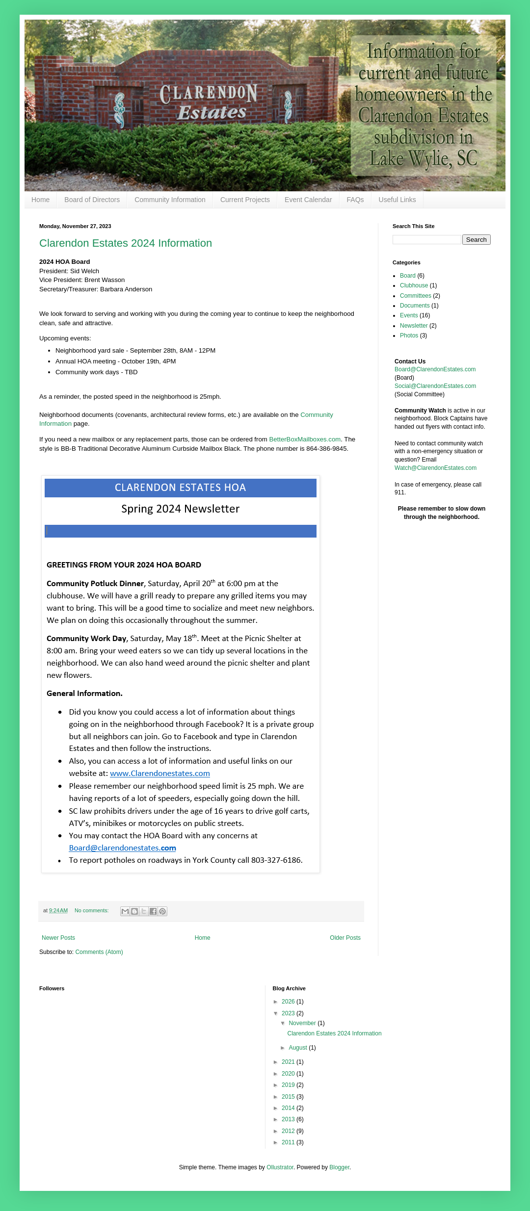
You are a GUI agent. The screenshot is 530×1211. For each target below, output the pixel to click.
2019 (289, 1085)
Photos (409, 335)
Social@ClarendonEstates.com (435, 386)
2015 (289, 1096)
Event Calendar (308, 200)
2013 (289, 1119)
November (303, 1023)
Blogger (339, 1167)
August (299, 1047)
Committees (415, 295)
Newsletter (414, 325)
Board (408, 275)
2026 (289, 1001)
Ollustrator (279, 1167)
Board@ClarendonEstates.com (435, 369)
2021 (289, 1061)
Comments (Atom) (99, 952)
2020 (289, 1073)
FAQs (355, 200)
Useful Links (397, 200)
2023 (289, 1013)
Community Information (170, 200)
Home (40, 200)
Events (409, 315)
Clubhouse (414, 285)
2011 (289, 1142)
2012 (289, 1131)
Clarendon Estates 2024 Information (125, 243)
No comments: (92, 910)
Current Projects (245, 200)
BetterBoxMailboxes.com (305, 439)
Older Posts (345, 937)
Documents (415, 305)
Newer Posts (58, 937)
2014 (289, 1108)
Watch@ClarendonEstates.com (436, 467)
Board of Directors (92, 200)
